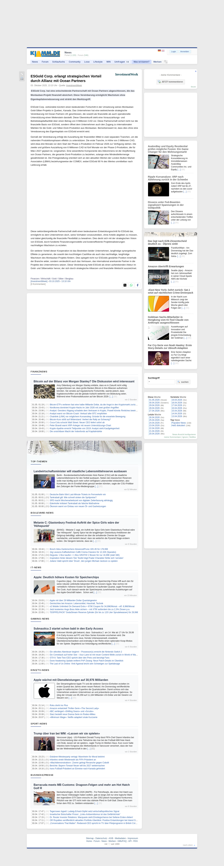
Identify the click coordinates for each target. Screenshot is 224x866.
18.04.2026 (177, 402)
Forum (45, 61)
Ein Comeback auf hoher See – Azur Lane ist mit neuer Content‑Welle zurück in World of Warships (95, 655)
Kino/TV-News (40, 670)
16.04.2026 (177, 408)
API (130, 841)
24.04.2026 (154, 423)
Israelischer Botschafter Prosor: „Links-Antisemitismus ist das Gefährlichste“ (85, 814)
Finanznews (39, 371)
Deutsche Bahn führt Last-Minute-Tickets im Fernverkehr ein (78, 494)
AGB (111, 838)
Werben (157, 61)
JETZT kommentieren (170, 81)
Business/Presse (42, 775)
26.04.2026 (154, 417)
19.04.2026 (177, 400)
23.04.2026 (154, 425)
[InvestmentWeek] (39, 281)
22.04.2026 (154, 428)
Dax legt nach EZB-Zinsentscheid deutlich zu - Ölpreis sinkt (167, 242)
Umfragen (122, 61)
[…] (111, 396)
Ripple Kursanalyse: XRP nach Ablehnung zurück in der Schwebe (168, 178)
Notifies (192, 437)
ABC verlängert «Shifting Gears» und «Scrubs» (72, 711)
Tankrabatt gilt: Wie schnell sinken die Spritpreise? (73, 497)
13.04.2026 (177, 416)
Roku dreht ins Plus (59, 705)
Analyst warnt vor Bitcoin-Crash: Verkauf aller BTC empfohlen (78, 413)
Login (173, 51)
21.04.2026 (154, 431)
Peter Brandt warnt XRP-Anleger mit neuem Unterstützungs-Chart (80, 425)
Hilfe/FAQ (122, 841)
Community (74, 61)
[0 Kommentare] (38, 284)
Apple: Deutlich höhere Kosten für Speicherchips (66, 577)
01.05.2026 (154, 400)
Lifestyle (98, 61)
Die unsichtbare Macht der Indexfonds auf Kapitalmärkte (76, 431)
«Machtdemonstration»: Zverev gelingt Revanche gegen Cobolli (79, 762)
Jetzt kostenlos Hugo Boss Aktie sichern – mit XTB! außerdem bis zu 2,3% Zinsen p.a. (90, 609)
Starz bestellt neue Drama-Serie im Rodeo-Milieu (72, 714)
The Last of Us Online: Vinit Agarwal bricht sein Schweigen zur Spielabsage (85, 663)
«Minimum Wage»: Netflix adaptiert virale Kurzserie (73, 717)
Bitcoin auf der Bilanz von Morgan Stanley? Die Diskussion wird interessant (84, 381)
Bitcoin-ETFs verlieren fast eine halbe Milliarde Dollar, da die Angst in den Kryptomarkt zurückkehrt (95, 404)
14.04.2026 (177, 413)
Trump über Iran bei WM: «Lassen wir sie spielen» (67, 733)
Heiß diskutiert (178, 425)
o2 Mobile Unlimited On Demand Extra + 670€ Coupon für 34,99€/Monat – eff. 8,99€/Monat (92, 606)
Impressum (133, 838)
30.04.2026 (154, 402)
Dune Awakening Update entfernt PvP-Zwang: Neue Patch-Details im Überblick (86, 660)
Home (89, 841)
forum (193, 87)
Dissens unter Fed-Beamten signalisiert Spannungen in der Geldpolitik (166, 205)
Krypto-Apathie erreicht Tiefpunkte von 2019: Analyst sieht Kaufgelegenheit (84, 428)
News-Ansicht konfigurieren (184, 434)
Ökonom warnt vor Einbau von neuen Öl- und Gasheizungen (78, 506)
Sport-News (39, 723)
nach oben (188, 845)
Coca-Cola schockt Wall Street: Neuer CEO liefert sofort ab (77, 422)
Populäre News (179, 423)
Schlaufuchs (58, 61)
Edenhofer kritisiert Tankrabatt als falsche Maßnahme (74, 503)
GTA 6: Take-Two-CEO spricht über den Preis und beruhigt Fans (79, 658)
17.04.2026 (177, 405)
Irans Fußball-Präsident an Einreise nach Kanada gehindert (77, 768)
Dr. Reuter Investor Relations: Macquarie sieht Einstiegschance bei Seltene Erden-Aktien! (91, 817)
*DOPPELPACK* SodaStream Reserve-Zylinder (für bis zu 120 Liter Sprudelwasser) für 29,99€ (94, 612)
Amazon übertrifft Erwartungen (166, 266)
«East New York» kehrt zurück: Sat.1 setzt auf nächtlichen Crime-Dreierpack (170, 291)
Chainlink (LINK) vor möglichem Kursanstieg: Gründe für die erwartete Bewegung (87, 416)
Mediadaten (120, 838)
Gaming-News (40, 618)
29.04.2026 (154, 405)
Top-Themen (39, 461)
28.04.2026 (154, 408)
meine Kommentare (172, 437)
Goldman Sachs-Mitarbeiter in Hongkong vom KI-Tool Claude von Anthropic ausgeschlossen (168, 320)
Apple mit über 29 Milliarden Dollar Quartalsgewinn (73, 600)
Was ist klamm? (141, 61)
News (35, 61)
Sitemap (90, 838)
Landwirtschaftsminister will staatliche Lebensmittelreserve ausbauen (80, 471)
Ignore (185, 437)
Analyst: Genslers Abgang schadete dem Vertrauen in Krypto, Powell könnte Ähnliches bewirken (94, 410)
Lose (87, 61)
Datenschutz (101, 838)
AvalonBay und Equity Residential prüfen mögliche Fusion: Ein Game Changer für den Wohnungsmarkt (168, 149)
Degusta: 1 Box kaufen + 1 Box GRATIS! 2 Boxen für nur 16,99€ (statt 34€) (85, 555)
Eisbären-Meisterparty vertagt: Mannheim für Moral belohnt (77, 756)
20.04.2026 (154, 433)
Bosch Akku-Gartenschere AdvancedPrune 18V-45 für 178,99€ (79, 549)
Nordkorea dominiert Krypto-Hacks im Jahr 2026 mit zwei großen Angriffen (84, 407)
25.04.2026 (154, 420)
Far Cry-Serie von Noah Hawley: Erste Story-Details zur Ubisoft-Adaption (170, 346)
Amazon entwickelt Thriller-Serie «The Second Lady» (74, 708)
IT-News (36, 567)
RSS (135, 841)
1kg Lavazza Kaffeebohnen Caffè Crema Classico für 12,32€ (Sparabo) (83, 552)
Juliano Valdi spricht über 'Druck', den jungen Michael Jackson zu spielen (84, 561)
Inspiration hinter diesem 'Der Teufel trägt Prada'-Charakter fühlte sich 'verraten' (87, 558)
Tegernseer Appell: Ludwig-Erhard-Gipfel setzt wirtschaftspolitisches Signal (84, 811)
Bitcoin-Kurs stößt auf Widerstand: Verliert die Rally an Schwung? (80, 419)
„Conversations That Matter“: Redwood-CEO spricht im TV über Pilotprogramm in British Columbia (95, 823)
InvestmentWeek (74, 85)
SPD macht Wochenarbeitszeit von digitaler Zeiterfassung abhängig (81, 500)
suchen (182, 381)
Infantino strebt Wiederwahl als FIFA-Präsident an (73, 759)
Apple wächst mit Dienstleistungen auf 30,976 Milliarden (71, 679)
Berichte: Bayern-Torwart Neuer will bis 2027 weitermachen (77, 765)
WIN (108, 61)
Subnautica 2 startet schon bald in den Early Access (68, 628)
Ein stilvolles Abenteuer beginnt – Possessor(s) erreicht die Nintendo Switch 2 (86, 652)
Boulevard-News (42, 512)
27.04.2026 (154, 411)
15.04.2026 (177, 411)
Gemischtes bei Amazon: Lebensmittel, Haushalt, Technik (76, 603)
